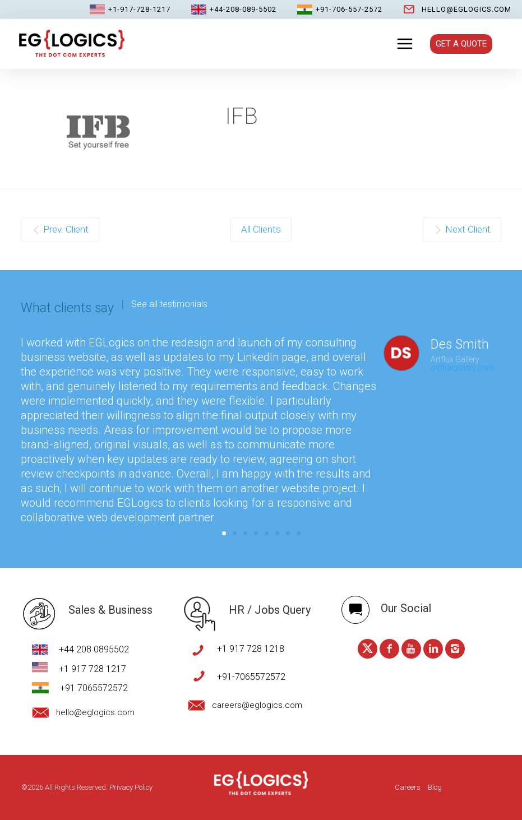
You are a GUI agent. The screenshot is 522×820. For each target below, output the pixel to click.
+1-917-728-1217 (139, 9)
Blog (435, 787)
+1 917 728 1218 (250, 648)
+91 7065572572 (94, 688)
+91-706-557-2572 (349, 9)
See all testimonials (169, 304)
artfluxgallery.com (462, 367)
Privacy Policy (131, 787)
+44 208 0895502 (94, 649)
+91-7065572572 (251, 676)
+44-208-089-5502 (243, 9)
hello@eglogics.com (466, 9)
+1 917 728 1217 (92, 669)
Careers (408, 787)
